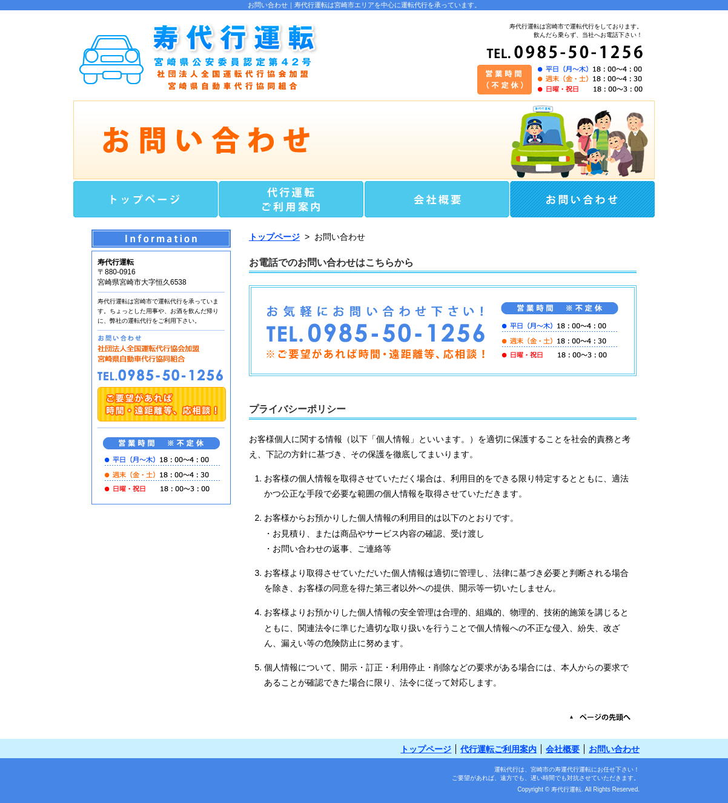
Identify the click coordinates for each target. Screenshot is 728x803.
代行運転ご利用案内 (498, 749)
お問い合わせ (614, 749)
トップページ (274, 237)
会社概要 (563, 749)
